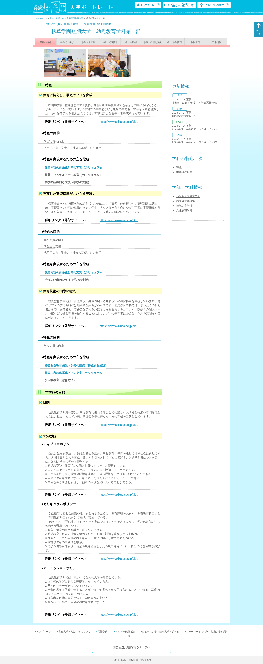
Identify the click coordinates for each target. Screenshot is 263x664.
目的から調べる (57, 18)
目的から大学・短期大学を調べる (160, 631)
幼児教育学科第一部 (184, 115)
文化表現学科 (184, 210)
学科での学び (67, 42)
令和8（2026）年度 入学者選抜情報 (194, 102)
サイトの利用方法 (125, 631)
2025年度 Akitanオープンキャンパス (195, 129)
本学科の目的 (184, 172)
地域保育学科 (184, 205)
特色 (179, 167)
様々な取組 (131, 42)
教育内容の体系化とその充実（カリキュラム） (75, 167)
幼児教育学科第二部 (188, 196)
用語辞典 (103, 631)
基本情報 (216, 42)
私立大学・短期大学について (74, 631)
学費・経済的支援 (153, 42)
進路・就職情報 (110, 42)
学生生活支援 (88, 42)
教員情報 (195, 42)
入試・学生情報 (174, 42)
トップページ (41, 18)
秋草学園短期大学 (75, 18)
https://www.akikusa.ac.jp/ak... (119, 121)
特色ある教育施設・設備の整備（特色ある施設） (76, 365)
